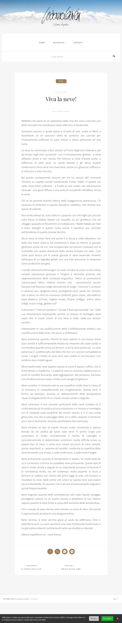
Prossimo (71, 567)
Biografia (59, 42)
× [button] (117, 618)
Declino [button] (94, 618)
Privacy (35, 599)
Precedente (31, 567)
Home (42, 42)
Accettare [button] (107, 618)
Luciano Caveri (62, 111)
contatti (78, 42)
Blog (61, 81)
